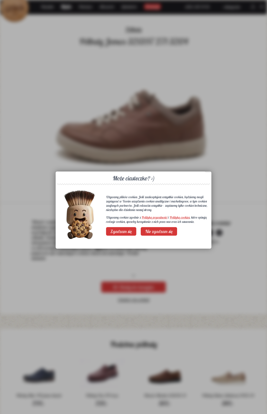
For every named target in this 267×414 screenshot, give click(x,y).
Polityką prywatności (154, 217)
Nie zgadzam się (159, 231)
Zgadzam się (121, 231)
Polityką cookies (180, 217)
